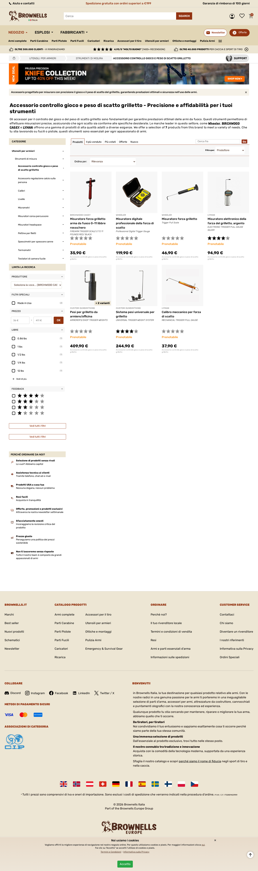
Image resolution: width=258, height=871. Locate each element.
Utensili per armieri (157, 40)
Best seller (12, 623)
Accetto (125, 864)
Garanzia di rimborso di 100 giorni (226, 3)
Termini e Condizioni (111, 852)
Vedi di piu (21, 379)
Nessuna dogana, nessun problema (35, 488)
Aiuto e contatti (21, 3)
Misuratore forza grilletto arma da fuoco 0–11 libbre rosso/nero (88, 223)
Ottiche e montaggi (184, 40)
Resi (153, 640)
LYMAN (28, 127)
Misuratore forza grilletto (179, 219)
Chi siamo (226, 623)
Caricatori (94, 40)
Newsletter (12, 648)
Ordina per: (80, 161)
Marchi (9, 614)
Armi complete (17, 40)
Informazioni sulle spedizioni (170, 657)
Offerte (243, 32)
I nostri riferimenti (232, 640)
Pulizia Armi (207, 40)
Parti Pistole (59, 40)
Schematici (12, 640)
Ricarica (109, 40)
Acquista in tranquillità (28, 500)
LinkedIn (81, 693)
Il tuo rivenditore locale (166, 623)
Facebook (58, 693)
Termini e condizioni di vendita (171, 631)
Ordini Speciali (229, 657)
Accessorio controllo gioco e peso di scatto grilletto (88, 258)
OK (59, 320)
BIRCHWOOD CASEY (80, 215)
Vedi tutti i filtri (37, 425)
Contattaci (227, 614)
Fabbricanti (72, 32)
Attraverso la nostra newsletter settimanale (39, 512)
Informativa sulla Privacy (236, 648)
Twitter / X (104, 693)
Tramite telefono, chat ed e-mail (33, 476)
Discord (13, 693)
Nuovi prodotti (14, 631)
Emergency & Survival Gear (104, 648)
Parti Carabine (39, 40)
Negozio (16, 32)
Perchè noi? (159, 614)
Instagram (35, 693)
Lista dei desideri (243, 16)
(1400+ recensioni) (139, 49)
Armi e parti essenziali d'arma (170, 648)
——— (220, 40)
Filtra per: (210, 150)
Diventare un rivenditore (236, 631)
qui (203, 845)
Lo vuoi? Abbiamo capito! (29, 464)
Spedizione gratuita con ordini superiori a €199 (118, 3)
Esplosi (42, 32)
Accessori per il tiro (129, 41)
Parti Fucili (77, 40)
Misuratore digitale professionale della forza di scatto (135, 223)
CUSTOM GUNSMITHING (82, 308)
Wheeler (214, 123)
